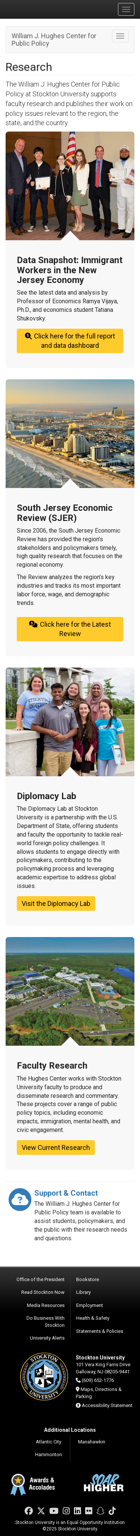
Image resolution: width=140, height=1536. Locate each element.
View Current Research (56, 1147)
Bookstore (87, 1279)
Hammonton (48, 1454)
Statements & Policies (99, 1331)
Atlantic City (48, 1442)
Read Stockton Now (43, 1292)
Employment (89, 1305)
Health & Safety (92, 1318)
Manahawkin (91, 1442)
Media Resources (46, 1305)
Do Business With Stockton (46, 1321)
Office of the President (40, 1279)
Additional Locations (70, 1430)
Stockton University (41, 9)
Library (83, 1292)
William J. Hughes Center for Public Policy (54, 39)
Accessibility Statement (107, 1405)
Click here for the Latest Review (70, 629)
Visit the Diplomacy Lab (56, 903)
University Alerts (47, 1338)
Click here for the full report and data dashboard (70, 341)
